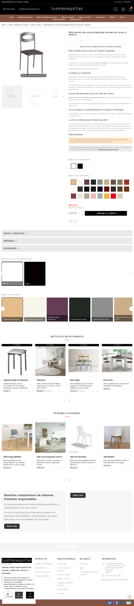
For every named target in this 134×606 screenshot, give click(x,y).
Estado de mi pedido (43, 564)
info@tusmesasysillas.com (117, 580)
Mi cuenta (85, 559)
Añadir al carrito (107, 213)
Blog (81, 568)
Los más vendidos (42, 576)
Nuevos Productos (42, 572)
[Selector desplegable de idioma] (127, 2)
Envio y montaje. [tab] (14, 233)
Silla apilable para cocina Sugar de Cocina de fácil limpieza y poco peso (81, 386)
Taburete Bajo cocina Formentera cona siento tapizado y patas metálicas (15, 386)
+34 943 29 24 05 (113, 576)
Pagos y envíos (63, 579)
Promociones (40, 568)
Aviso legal (62, 564)
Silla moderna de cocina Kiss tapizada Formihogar (116, 385)
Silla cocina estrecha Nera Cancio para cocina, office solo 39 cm (49, 386)
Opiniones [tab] (10, 248)
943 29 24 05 (9, 9)
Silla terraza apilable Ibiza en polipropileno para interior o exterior (83, 462)
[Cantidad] (80, 213)
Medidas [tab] (9, 240)
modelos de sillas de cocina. (108, 149)
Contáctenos (63, 589)
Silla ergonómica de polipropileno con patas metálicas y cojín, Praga (14, 462)
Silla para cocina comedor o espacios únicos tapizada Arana (49, 462)
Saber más (12, 526)
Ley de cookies (63, 575)
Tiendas (60, 593)
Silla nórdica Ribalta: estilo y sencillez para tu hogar (116, 461)
